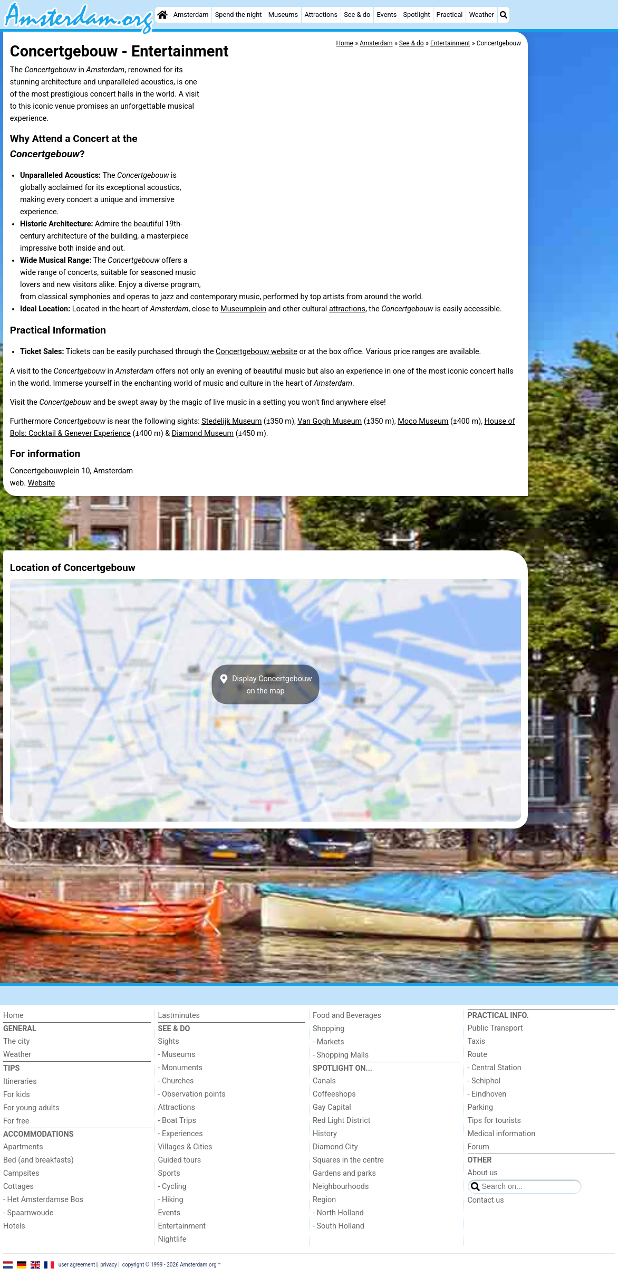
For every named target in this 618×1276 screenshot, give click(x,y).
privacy (108, 1264)
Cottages (18, 1186)
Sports (169, 1173)
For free (16, 1121)
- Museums (177, 1054)
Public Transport (495, 1028)
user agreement (77, 1264)
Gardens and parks (344, 1173)
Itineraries (20, 1081)
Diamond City (335, 1146)
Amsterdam (191, 14)
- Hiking (171, 1199)
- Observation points (192, 1094)
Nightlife (172, 1239)
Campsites (21, 1173)
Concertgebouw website (256, 351)
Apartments (23, 1146)
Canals (324, 1081)
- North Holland (338, 1212)
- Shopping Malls (341, 1055)
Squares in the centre (348, 1160)
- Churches (176, 1081)
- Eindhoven (487, 1094)
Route (477, 1054)
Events (386, 14)
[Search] (503, 15)
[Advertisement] (572, 274)
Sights (168, 1041)
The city (16, 1041)
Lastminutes (179, 1015)
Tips (11, 1068)
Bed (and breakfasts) (38, 1160)
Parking (481, 1107)
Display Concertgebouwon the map (265, 684)
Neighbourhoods (341, 1186)
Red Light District (341, 1120)
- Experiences (180, 1133)
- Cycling (172, 1186)
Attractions (320, 14)
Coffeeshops (334, 1094)
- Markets (328, 1041)
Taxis (477, 1041)
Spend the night (238, 14)
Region (324, 1199)
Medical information (502, 1133)
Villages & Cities (185, 1146)
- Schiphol (484, 1081)
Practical (450, 14)
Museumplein (243, 308)
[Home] (162, 15)
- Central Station (495, 1067)
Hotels (14, 1226)
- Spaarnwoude (28, 1212)
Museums (283, 14)
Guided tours (179, 1160)
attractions (347, 308)
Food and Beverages (347, 1015)
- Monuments (180, 1067)
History (325, 1133)
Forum (478, 1146)
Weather (481, 14)
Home (13, 1015)
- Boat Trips (177, 1120)
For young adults (31, 1107)
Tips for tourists (494, 1120)
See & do (357, 14)
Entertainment (182, 1226)
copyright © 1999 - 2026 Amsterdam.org (169, 1264)
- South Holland (338, 1226)
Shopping (328, 1028)
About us (483, 1172)
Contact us (486, 1200)
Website (41, 483)
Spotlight (416, 14)
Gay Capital (332, 1107)
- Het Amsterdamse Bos (43, 1199)
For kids (16, 1094)
